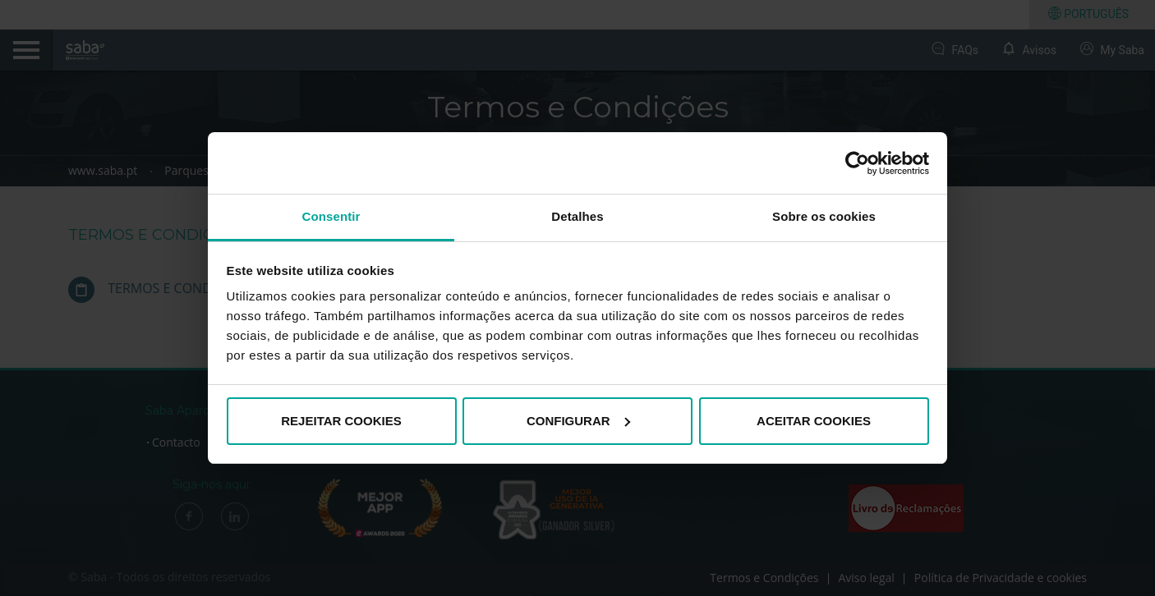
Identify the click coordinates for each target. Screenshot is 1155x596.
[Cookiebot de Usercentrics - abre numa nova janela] (857, 163)
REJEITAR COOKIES (341, 421)
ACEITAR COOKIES (814, 421)
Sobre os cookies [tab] (824, 216)
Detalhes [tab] (577, 216)
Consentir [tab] (331, 216)
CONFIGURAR (578, 421)
